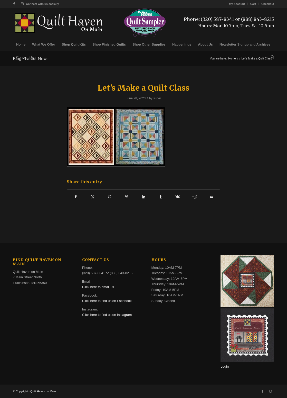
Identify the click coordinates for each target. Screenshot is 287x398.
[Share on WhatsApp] (109, 197)
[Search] (270, 57)
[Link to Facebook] (14, 4)
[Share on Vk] (177, 197)
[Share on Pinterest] (126, 197)
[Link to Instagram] (22, 4)
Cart (253, 3)
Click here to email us (98, 287)
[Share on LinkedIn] (143, 197)
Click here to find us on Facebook (107, 301)
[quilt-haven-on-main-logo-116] (59, 23)
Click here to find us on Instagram (107, 315)
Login (225, 366)
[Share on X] (92, 197)
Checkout (267, 3)
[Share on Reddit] (194, 197)
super (157, 98)
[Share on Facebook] (75, 197)
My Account (237, 3)
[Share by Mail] (211, 197)
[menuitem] (237, 4)
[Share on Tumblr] (160, 197)
